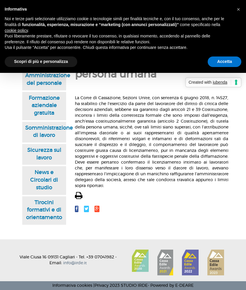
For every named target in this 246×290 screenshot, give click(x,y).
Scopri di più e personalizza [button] (41, 61)
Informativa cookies (72, 286)
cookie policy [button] (16, 30)
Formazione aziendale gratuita (44, 106)
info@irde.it (75, 263)
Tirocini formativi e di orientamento (44, 210)
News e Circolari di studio (44, 180)
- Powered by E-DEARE (171, 286)
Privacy (101, 286)
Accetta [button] (224, 61)
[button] (238, 9)
